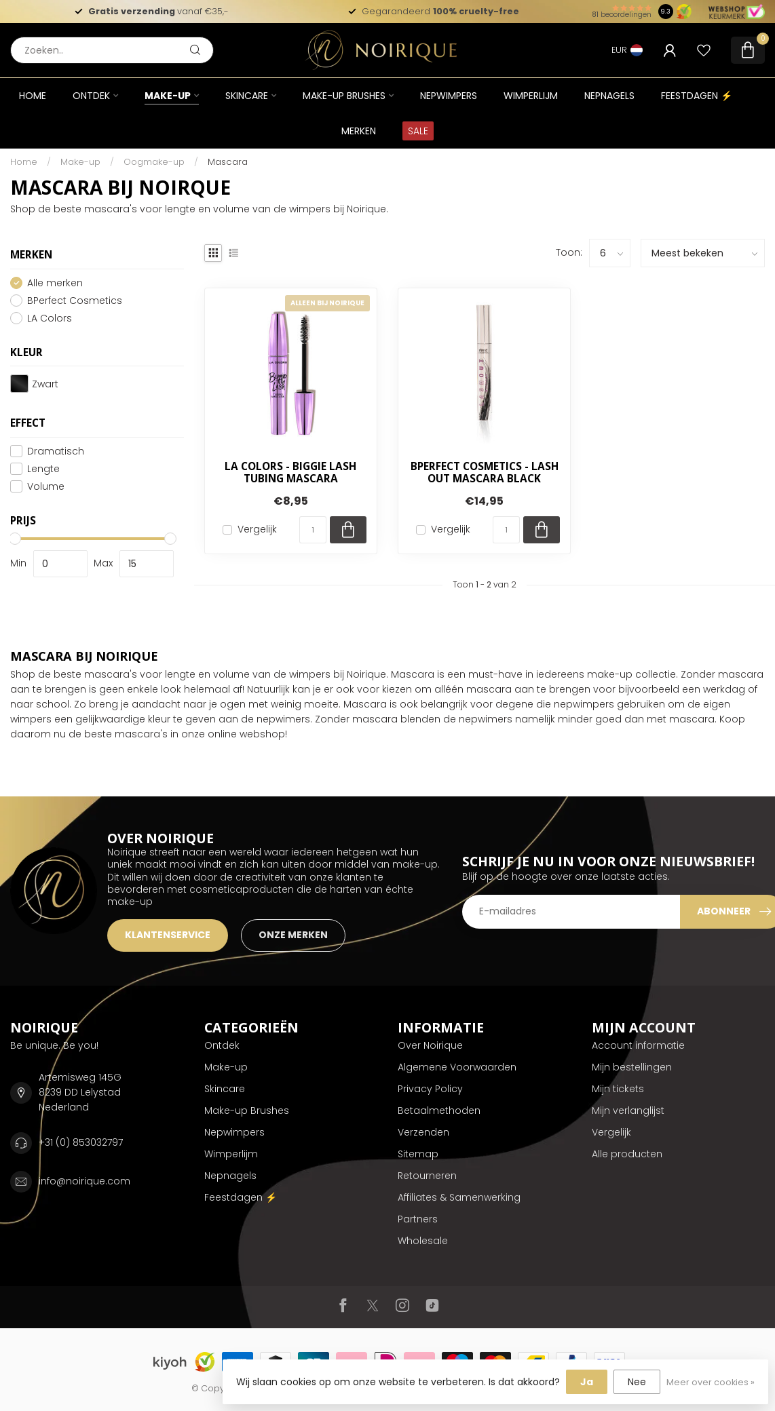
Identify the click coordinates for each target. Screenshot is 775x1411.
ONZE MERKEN (293, 935)
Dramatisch (55, 451)
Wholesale (423, 1241)
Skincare (246, 95)
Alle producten (627, 1154)
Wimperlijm (531, 95)
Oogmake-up (154, 161)
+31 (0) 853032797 (81, 1142)
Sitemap (418, 1154)
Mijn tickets (618, 1089)
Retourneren (427, 1175)
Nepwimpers (448, 95)
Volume (45, 487)
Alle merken (55, 283)
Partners (418, 1219)
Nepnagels (609, 95)
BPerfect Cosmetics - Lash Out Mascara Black (485, 473)
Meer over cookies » (710, 1382)
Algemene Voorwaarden (457, 1067)
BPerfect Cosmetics (74, 301)
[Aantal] (312, 529)
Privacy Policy (430, 1089)
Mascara (228, 161)
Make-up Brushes (344, 95)
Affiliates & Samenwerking (459, 1197)
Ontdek (91, 95)
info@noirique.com (84, 1181)
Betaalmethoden (439, 1110)
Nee (637, 1382)
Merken (358, 131)
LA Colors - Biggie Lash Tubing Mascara (290, 473)
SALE (418, 131)
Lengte (43, 469)
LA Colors (49, 318)
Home (32, 95)
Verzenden (423, 1132)
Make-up (168, 95)
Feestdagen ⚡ (696, 95)
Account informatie (638, 1045)
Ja (586, 1382)
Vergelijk (257, 529)
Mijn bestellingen (632, 1067)
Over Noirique (430, 1045)
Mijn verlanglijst (628, 1110)
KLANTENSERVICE (167, 935)
